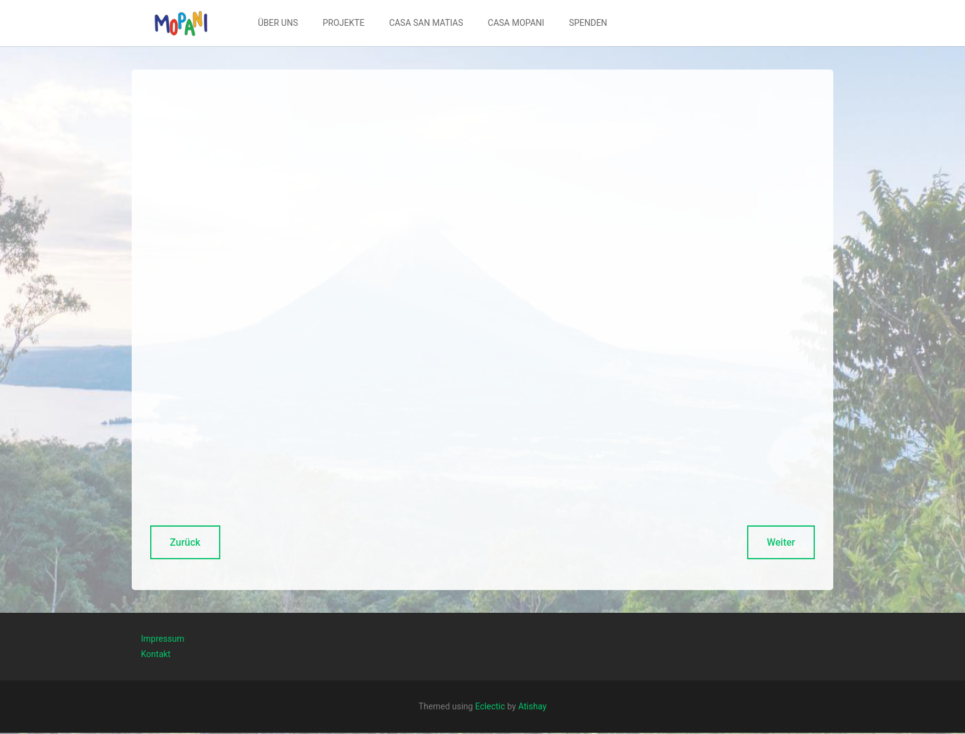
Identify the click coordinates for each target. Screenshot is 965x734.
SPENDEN (588, 23)
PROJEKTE (343, 23)
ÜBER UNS (278, 23)
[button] (181, 23)
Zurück (185, 542)
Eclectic (490, 706)
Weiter (781, 542)
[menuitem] (278, 23)
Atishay (532, 706)
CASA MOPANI (516, 23)
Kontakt (155, 654)
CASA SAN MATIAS (426, 23)
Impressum (162, 639)
